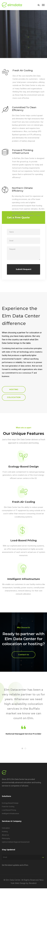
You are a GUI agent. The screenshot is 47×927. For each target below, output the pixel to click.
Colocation (6, 828)
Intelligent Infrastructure (23, 578)
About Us (5, 835)
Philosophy (6, 838)
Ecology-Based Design (23, 466)
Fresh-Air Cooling (23, 501)
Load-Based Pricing (23, 540)
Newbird (32, 883)
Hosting (5, 831)
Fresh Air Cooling (8, 806)
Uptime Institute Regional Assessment (16, 842)
